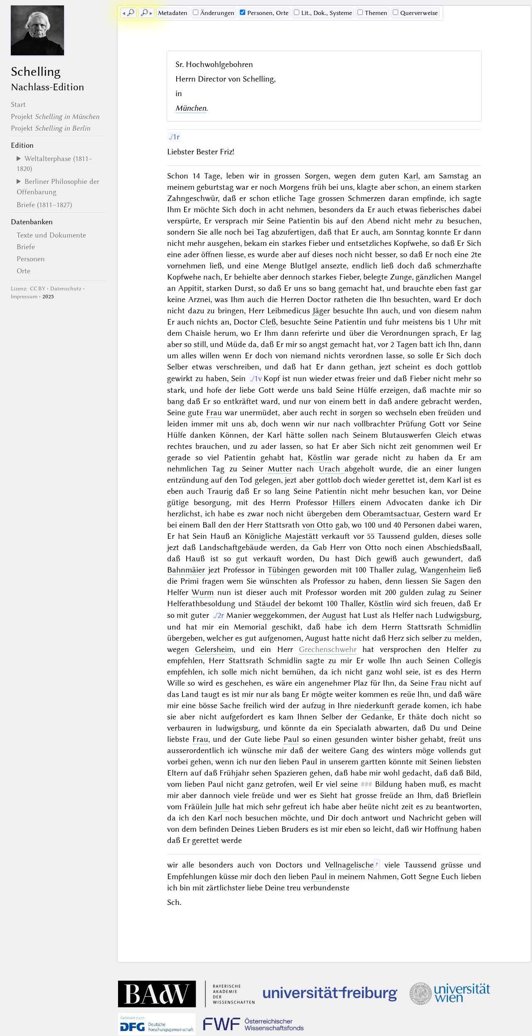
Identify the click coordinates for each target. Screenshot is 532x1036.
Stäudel (268, 603)
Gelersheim (214, 649)
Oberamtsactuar (391, 513)
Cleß (268, 322)
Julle (222, 806)
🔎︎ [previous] (130, 13)
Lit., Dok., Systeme (323, 13)
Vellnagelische (349, 865)
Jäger (321, 310)
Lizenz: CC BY (28, 288)
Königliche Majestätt (281, 536)
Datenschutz (65, 288)
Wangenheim (443, 570)
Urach (332, 468)
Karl (411, 176)
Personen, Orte (264, 13)
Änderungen (213, 13)
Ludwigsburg (457, 615)
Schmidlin (464, 627)
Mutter (280, 468)
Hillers (343, 502)
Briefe (26, 247)
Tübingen (284, 570)
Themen (372, 13)
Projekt (55, 116)
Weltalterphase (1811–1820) (55, 163)
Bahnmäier (186, 570)
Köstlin (320, 457)
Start (18, 104)
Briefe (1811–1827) (44, 205)
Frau (214, 412)
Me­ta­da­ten (172, 13)
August (334, 615)
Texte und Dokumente (51, 235)
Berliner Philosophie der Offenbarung (58, 186)
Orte (23, 271)
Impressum (24, 296)
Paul (291, 739)
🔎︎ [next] (144, 13)
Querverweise (415, 13)
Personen (31, 259)
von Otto (317, 525)
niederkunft (374, 705)
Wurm (203, 592)
